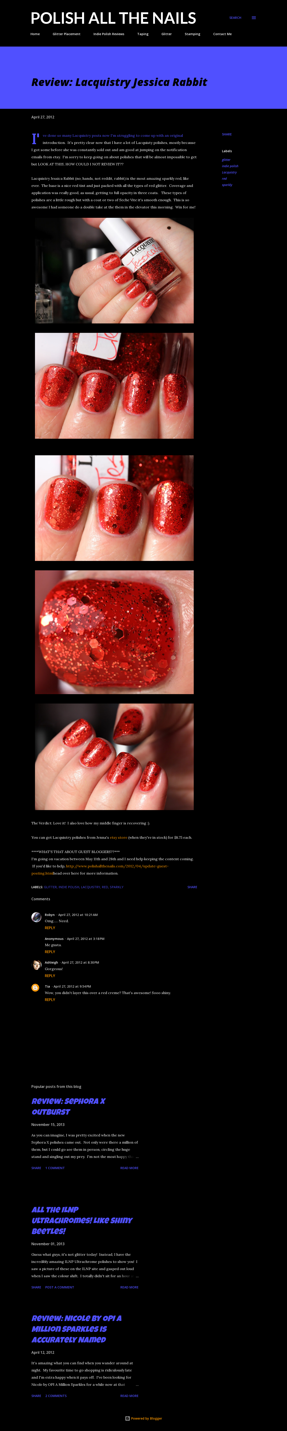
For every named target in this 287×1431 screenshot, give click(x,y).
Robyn (50, 915)
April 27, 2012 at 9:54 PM (72, 986)
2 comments (56, 1396)
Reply (50, 927)
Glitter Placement (66, 34)
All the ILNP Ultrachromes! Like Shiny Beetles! (81, 1221)
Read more (129, 1168)
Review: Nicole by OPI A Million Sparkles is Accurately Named (76, 1330)
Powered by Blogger (143, 1418)
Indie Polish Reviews (108, 34)
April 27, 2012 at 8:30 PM (80, 962)
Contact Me (222, 34)
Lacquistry (229, 172)
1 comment (55, 1168)
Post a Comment (59, 1287)
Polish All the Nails (113, 17)
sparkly (227, 185)
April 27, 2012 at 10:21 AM (78, 915)
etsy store (118, 837)
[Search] (235, 18)
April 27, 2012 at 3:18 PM (85, 939)
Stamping (192, 34)
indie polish (230, 166)
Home (35, 34)
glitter (226, 160)
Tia (47, 986)
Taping (142, 34)
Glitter (166, 34)
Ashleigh (51, 962)
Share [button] (227, 134)
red (224, 178)
